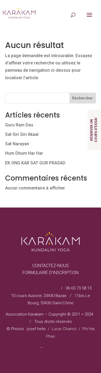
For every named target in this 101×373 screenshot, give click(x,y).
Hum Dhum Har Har (24, 153)
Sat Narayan (17, 143)
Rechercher (82, 98)
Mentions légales (23, 347)
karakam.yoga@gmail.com (34, 288)
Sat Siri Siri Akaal (22, 134)
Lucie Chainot (64, 328)
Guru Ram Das (19, 124)
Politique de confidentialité (68, 347)
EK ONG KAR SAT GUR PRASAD (35, 162)
